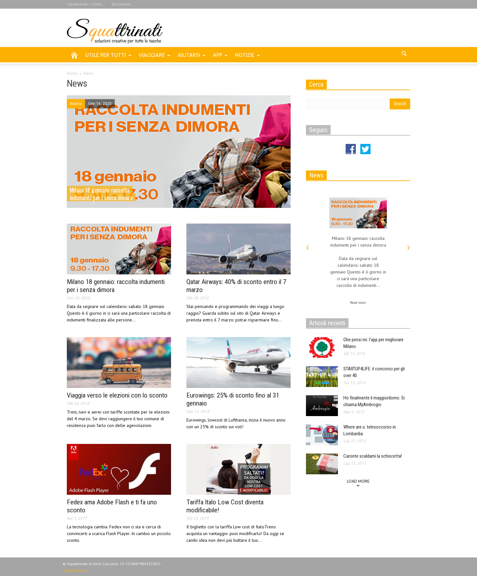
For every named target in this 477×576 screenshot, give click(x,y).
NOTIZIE (245, 58)
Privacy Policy (75, 570)
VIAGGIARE (152, 58)
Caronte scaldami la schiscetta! (372, 456)
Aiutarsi (76, 103)
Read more (358, 302)
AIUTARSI (190, 58)
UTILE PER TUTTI (106, 58)
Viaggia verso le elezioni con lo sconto (117, 395)
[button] (403, 54)
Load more (358, 481)
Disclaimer (121, 4)
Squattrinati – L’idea (84, 4)
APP (218, 58)
